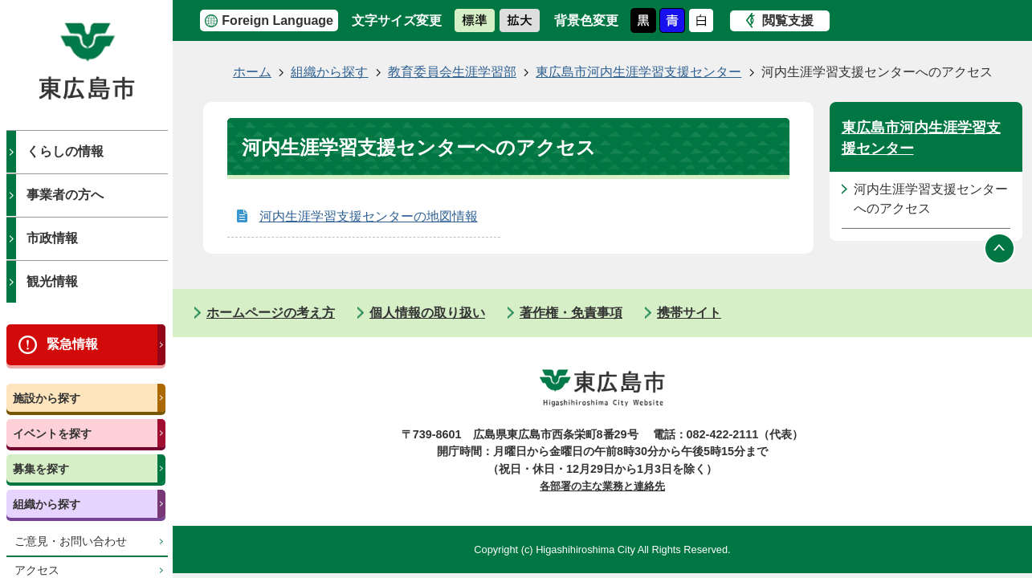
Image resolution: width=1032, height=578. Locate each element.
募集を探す (41, 468)
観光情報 (52, 281)
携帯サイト (689, 313)
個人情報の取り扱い (427, 313)
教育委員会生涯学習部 (452, 72)
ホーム (252, 72)
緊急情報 (72, 344)
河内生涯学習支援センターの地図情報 (368, 216)
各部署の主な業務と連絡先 (602, 486)
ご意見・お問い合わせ (70, 541)
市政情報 (52, 238)
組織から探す (46, 504)
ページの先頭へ (1000, 249)
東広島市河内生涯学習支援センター (638, 72)
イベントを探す (52, 433)
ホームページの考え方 (270, 313)
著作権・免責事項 (571, 313)
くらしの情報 (65, 151)
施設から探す (46, 398)
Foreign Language (277, 20)
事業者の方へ (65, 194)
